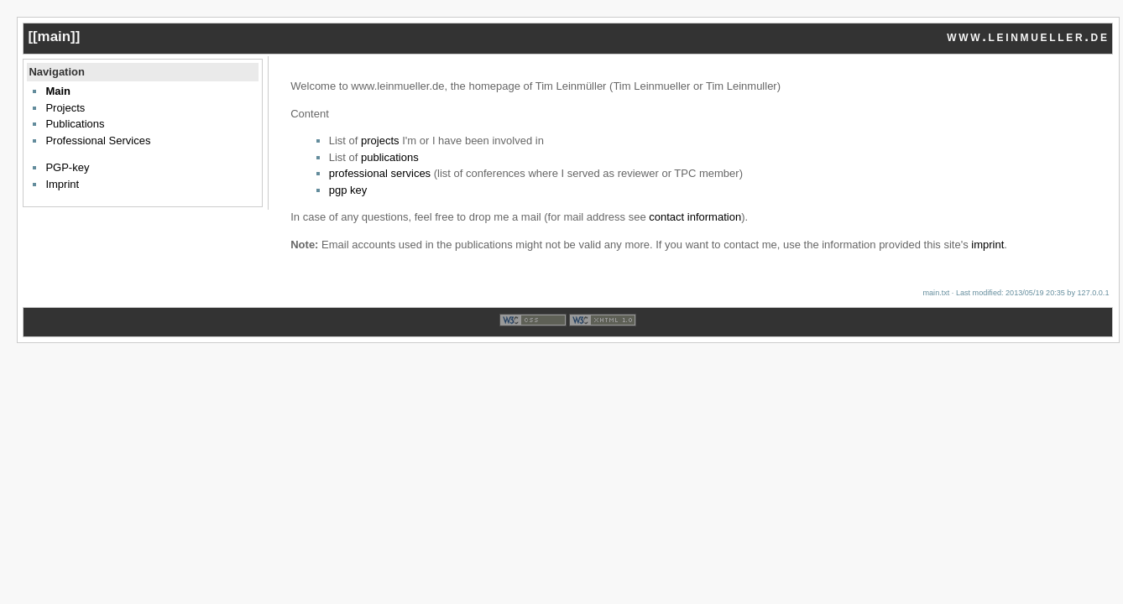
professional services (380, 173)
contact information (695, 217)
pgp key (348, 190)
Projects (65, 108)
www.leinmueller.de (1028, 36)
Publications (74, 123)
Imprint (62, 184)
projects (380, 140)
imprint (987, 244)
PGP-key (67, 167)
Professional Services (97, 140)
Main (58, 91)
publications (390, 157)
